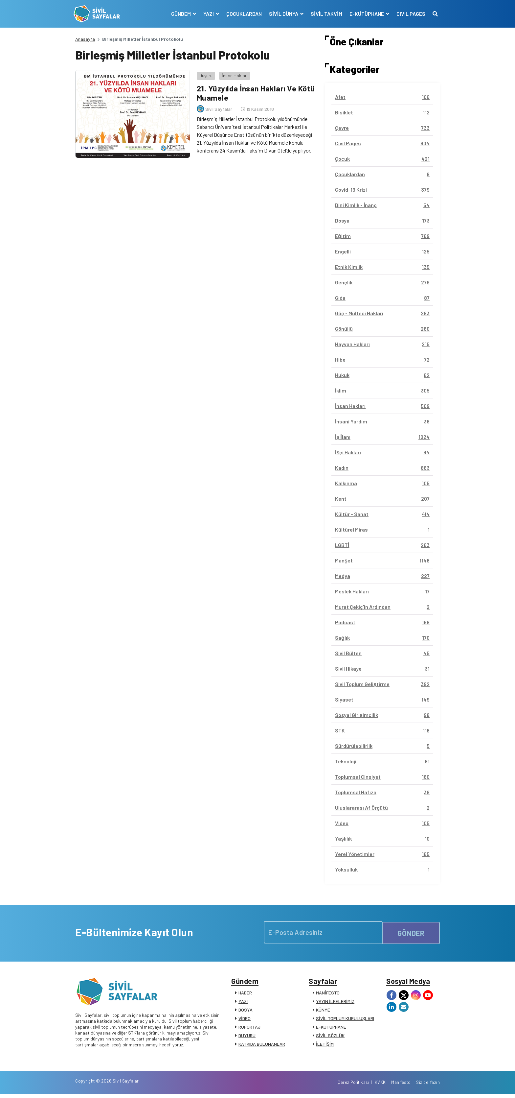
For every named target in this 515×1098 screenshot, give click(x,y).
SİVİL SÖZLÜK (330, 1037)
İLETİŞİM (325, 1045)
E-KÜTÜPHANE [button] (365, 14)
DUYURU (247, 1037)
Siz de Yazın (428, 1085)
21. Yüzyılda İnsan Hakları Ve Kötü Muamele (246, 91)
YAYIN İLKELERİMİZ (335, 1003)
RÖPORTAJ (249, 1028)
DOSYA (245, 1011)
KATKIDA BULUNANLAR (261, 1045)
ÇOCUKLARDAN (242, 14)
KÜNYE (323, 1011)
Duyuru (204, 74)
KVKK (380, 1085)
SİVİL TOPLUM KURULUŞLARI (345, 1020)
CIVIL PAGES (409, 14)
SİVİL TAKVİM (325, 14)
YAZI (243, 1003)
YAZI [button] (207, 14)
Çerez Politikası (353, 1085)
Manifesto (401, 1085)
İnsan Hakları (233, 74)
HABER (245, 994)
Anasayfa (85, 39)
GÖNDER (410, 932)
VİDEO (244, 1020)
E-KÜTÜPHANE (331, 1028)
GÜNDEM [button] (180, 14)
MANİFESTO (328, 994)
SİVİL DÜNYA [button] (283, 14)
